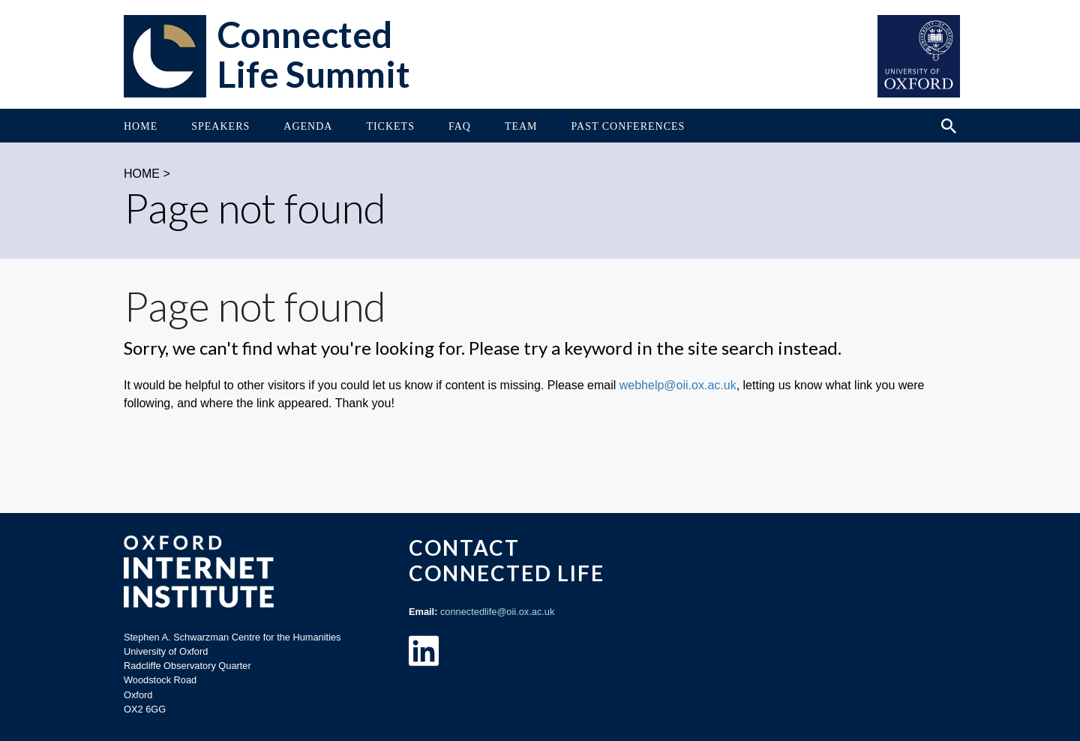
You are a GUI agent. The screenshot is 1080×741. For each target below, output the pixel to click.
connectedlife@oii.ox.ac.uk (497, 611)
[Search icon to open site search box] (949, 126)
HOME (142, 173)
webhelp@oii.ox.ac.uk (678, 385)
